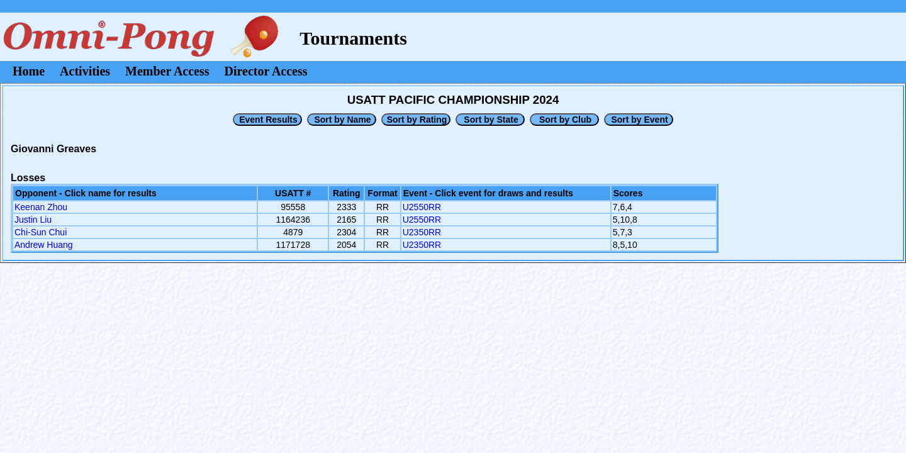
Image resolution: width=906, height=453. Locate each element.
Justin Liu (33, 220)
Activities (85, 71)
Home (29, 71)
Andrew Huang (43, 245)
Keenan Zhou (40, 207)
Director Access (266, 71)
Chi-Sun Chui (40, 232)
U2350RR (422, 232)
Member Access (167, 71)
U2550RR (422, 207)
